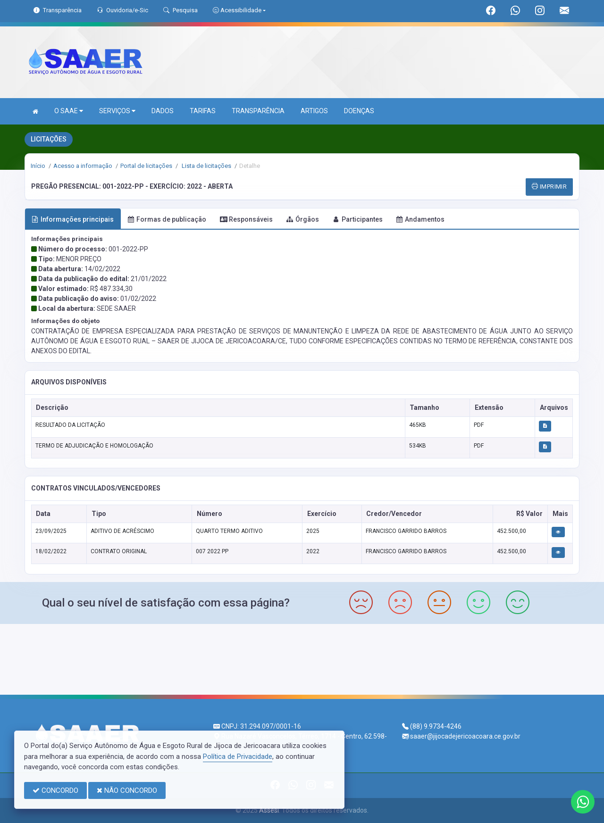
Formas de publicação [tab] (166, 219)
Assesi (269, 810)
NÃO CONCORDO (127, 790)
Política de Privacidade (237, 756)
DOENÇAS (359, 111)
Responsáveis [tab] (246, 219)
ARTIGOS (314, 111)
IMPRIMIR (549, 186)
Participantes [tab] (358, 219)
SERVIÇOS (117, 111)
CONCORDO (55, 790)
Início (38, 165)
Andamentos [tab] (420, 219)
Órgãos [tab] (302, 219)
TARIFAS (203, 111)
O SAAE (68, 111)
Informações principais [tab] (73, 219)
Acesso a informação (82, 165)
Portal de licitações (146, 165)
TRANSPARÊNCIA (258, 111)
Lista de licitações (205, 165)
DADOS (162, 111)
